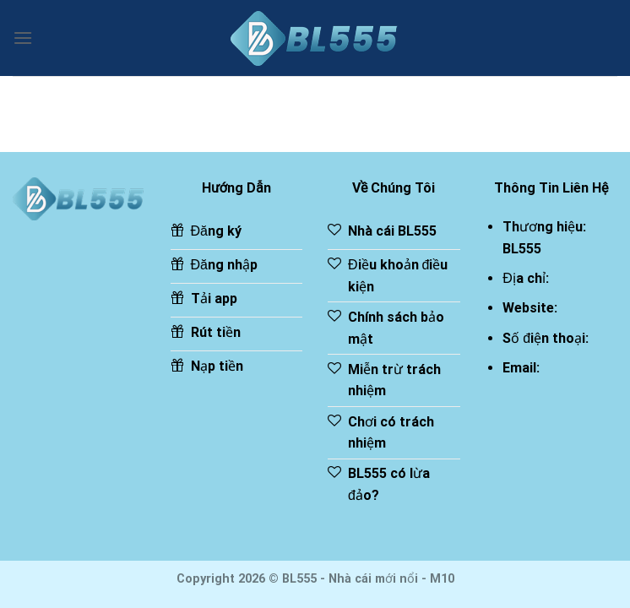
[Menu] (23, 37)
